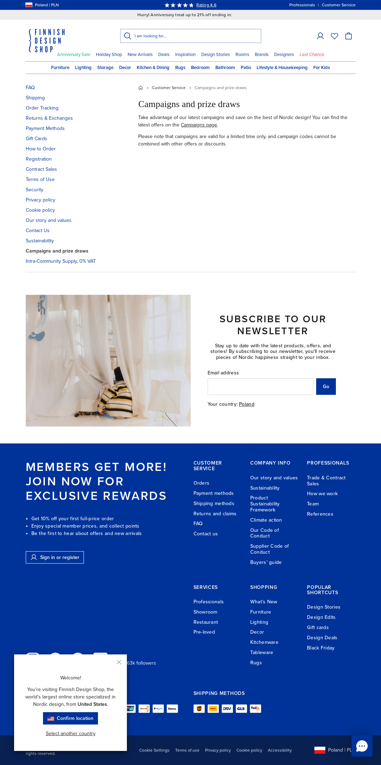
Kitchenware (264, 642)
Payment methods (213, 493)
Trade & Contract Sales (326, 481)
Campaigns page (199, 125)
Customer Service (169, 87)
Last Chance (312, 54)
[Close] (119, 662)
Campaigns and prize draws (57, 251)
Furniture (60, 67)
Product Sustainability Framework (265, 504)
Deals (164, 54)
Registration (39, 159)
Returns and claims (215, 514)
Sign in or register (54, 557)
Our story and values (49, 220)
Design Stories (215, 54)
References (320, 514)
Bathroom (225, 67)
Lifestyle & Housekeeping (282, 67)
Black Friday (320, 648)
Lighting (83, 67)
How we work (322, 494)
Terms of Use (40, 179)
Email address (223, 373)
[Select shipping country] (29, 4)
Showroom (205, 612)
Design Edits (321, 617)
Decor (125, 67)
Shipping (35, 98)
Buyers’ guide (266, 562)
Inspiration (185, 54)
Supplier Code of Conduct (269, 549)
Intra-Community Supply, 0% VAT (61, 261)
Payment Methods (45, 128)
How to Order (41, 149)
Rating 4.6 (206, 4)
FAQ (30, 88)
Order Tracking (42, 108)
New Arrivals (140, 54)
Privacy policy (40, 200)
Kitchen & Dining (153, 67)
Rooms (242, 54)
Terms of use (187, 750)
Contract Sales (41, 169)
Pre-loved (204, 632)
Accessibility (280, 750)
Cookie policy (40, 210)
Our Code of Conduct (264, 533)
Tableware (262, 652)
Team (313, 504)
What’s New (263, 602)
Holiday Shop (109, 54)
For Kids (321, 67)
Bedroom (200, 67)
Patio (246, 67)
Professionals (208, 602)
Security (34, 190)
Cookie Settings (154, 750)
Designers (284, 54)
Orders (201, 483)
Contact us (205, 534)
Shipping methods (213, 503)
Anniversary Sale (73, 54)
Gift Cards (36, 139)
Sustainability (40, 241)
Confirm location (70, 718)
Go (326, 387)
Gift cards (318, 627)
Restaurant (205, 622)
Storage (105, 67)
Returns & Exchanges (49, 118)
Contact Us (38, 231)
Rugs (180, 67)
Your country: (223, 404)
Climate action (266, 520)
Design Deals (322, 638)
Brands (262, 54)
